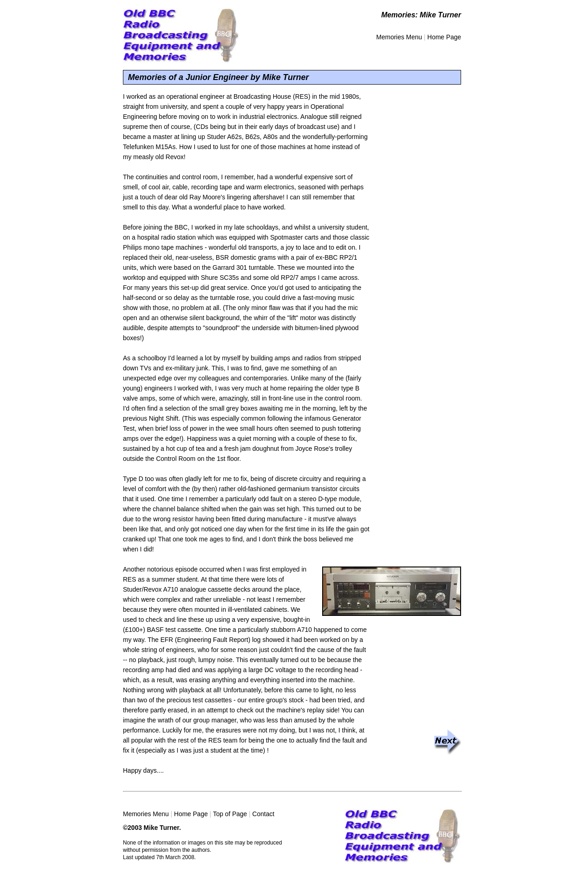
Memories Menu (399, 37)
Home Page (444, 37)
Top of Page (230, 814)
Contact (263, 814)
